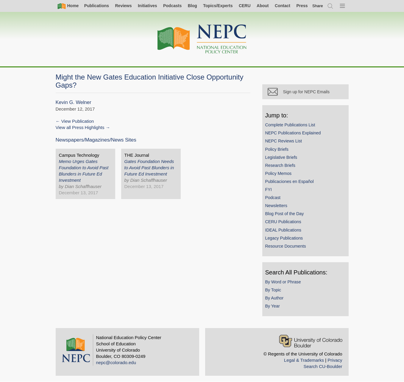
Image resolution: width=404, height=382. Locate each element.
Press (302, 5)
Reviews (123, 5)
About (263, 5)
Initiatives (147, 5)
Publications (96, 5)
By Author (274, 298)
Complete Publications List (290, 124)
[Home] (202, 39)
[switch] (317, 6)
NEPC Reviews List (283, 141)
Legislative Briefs (281, 157)
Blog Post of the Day (284, 213)
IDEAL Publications (283, 230)
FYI (268, 189)
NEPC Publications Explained (293, 133)
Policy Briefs (276, 149)
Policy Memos (278, 173)
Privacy (334, 360)
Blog (192, 5)
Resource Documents (285, 246)
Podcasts (172, 5)
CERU (245, 5)
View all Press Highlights (80, 127)
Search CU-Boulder (322, 366)
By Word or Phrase (283, 281)
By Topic (273, 290)
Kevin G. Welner (73, 102)
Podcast (273, 197)
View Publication (77, 121)
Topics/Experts (218, 5)
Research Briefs (280, 165)
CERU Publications (283, 221)
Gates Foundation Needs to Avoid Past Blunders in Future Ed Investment (149, 167)
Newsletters (276, 205)
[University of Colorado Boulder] (310, 341)
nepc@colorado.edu (116, 362)
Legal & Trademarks (304, 360)
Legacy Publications (284, 238)
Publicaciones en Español (289, 181)
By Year (272, 306)
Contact (282, 5)
